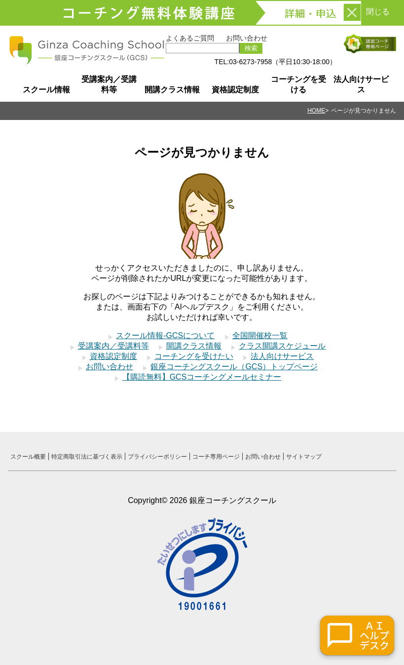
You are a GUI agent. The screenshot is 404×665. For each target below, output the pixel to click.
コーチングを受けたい (193, 356)
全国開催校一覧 (260, 335)
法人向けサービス (361, 84)
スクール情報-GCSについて (165, 335)
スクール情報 (46, 89)
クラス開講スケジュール (282, 346)
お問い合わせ (246, 38)
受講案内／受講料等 (109, 84)
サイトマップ (304, 456)
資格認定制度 (235, 89)
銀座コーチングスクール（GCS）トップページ (234, 366)
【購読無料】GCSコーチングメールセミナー (202, 377)
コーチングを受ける (298, 84)
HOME (316, 110)
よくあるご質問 (190, 38)
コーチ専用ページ (216, 456)
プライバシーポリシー (157, 456)
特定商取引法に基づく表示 (86, 456)
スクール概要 (28, 456)
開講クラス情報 (172, 89)
